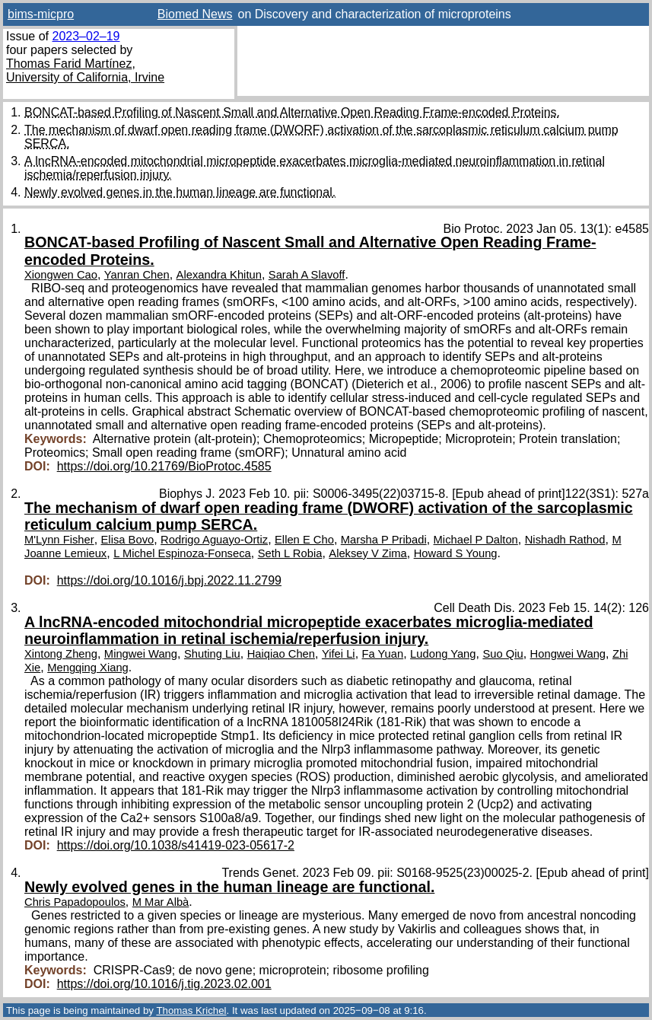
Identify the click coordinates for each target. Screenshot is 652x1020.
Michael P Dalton (476, 540)
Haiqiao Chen (281, 654)
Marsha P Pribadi (384, 540)
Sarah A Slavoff (307, 275)
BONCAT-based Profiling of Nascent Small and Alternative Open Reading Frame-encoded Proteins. (292, 112)
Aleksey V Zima (367, 553)
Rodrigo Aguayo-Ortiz (214, 540)
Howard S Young (456, 553)
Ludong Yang (442, 654)
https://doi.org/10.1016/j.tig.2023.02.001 (164, 983)
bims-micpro (41, 14)
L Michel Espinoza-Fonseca (182, 553)
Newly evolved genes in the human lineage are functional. (180, 192)
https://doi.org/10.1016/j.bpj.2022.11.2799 (169, 580)
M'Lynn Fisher (59, 540)
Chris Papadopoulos (75, 902)
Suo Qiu (502, 654)
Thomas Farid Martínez (69, 63)
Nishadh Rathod (565, 540)
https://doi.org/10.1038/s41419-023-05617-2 (175, 845)
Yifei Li (338, 654)
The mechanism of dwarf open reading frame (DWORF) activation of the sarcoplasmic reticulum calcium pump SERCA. (328, 516)
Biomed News (195, 14)
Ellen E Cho (304, 540)
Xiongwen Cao (60, 275)
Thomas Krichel (191, 1010)
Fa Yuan (383, 654)
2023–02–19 (85, 36)
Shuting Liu (212, 654)
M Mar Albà (160, 902)
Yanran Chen (137, 275)
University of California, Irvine (85, 77)
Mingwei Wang (140, 654)
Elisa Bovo (127, 540)
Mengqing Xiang (88, 667)
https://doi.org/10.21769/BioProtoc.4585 (164, 466)
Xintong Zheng (60, 654)
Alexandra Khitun (219, 275)
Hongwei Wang (568, 654)
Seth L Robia (290, 553)
